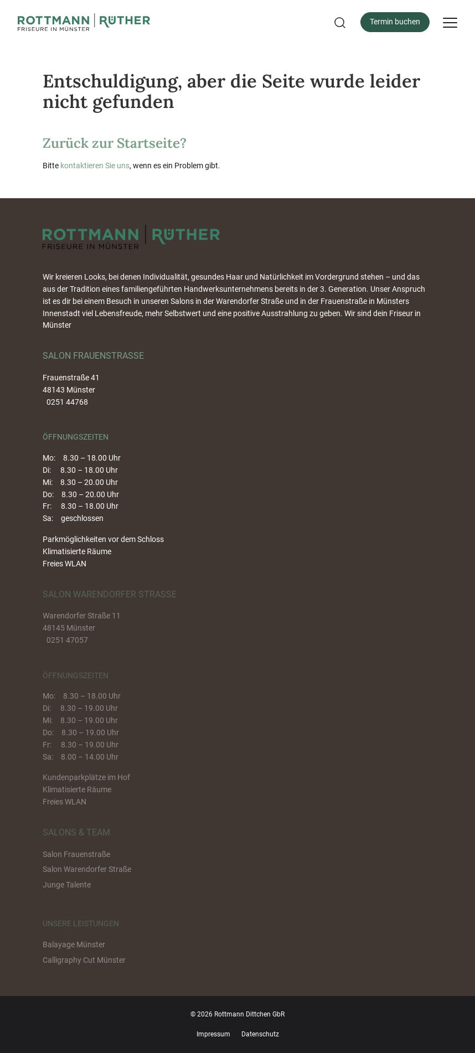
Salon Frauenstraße (76, 854)
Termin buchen (395, 21)
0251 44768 (67, 402)
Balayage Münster (74, 944)
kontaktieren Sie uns (95, 165)
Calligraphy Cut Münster (84, 960)
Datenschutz (260, 1034)
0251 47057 (67, 640)
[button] (339, 22)
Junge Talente (67, 884)
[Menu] (450, 22)
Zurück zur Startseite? (115, 143)
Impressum (213, 1034)
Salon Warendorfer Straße (87, 869)
